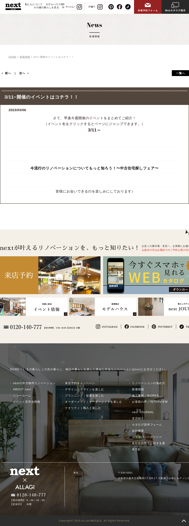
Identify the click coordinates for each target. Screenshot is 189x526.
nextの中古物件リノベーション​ (34, 383)
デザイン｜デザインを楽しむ (84, 389)
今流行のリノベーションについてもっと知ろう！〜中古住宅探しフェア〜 (94, 168)
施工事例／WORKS (145, 395)
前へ (9, 73)
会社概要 (138, 430)
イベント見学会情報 (26, 401)
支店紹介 (138, 418)
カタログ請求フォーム (147, 424)
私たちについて (34, 4)
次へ (22, 73)
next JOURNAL (143, 412)
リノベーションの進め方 (148, 383)
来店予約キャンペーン (80, 383)
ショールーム (22, 395)
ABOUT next (22, 389)
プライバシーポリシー (147, 437)
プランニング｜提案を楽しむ (84, 395)
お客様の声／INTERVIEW (150, 401)
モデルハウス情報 (56, 4)
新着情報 (138, 389)
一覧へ (180, 73)
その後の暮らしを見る (46, 7)
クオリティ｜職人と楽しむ (83, 407)
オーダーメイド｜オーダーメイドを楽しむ (93, 401)
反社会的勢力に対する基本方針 (148, 446)
